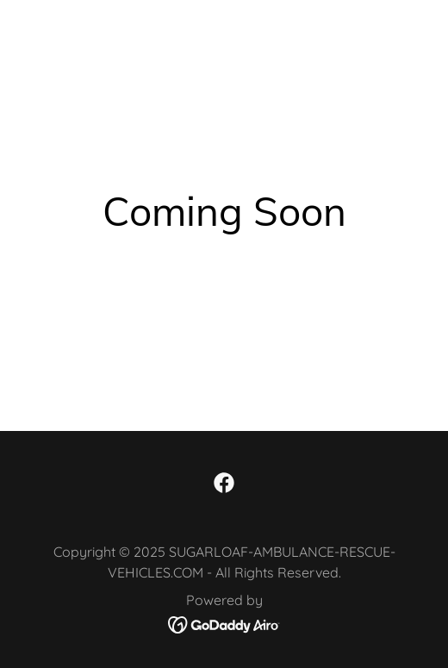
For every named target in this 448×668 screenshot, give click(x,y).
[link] (224, 482)
